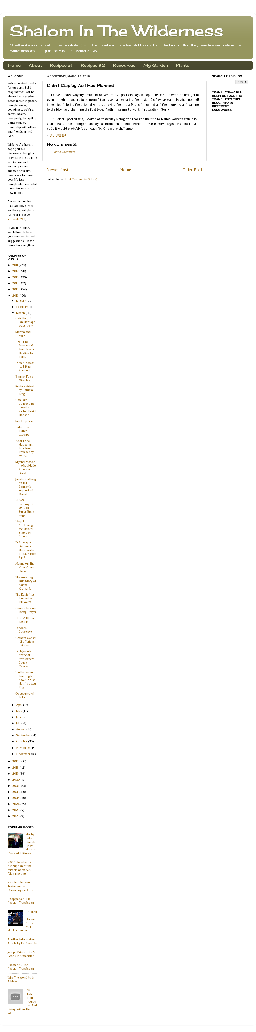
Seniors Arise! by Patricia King (24, 390)
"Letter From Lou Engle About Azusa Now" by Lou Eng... (25, 680)
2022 (16, 791)
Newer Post (58, 169)
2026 (16, 816)
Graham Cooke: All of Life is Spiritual (25, 641)
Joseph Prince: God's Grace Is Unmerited (21, 953)
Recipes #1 (61, 65)
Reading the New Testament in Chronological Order (21, 886)
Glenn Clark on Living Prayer (25, 610)
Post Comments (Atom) (81, 179)
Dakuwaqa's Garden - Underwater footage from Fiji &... (25, 550)
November (23, 747)
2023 (16, 798)
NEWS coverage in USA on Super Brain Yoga (24, 508)
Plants (182, 65)
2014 (16, 283)
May (19, 711)
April (19, 705)
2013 (16, 277)
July (18, 723)
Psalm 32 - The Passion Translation (21, 966)
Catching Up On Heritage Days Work (25, 322)
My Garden (155, 65)
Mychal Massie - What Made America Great (25, 467)
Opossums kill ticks (24, 695)
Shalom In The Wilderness (116, 30)
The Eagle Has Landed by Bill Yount (25, 598)
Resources (124, 65)
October (22, 741)
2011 (15, 265)
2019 (16, 773)
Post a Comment (63, 152)
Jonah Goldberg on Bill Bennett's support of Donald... (25, 486)
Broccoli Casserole (23, 629)
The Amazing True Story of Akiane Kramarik (25, 582)
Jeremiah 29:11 (16, 219)
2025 (16, 810)
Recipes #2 (93, 65)
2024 (16, 804)
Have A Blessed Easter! (25, 619)
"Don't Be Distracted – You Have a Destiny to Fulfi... (25, 349)
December (23, 753)
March (21, 313)
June (19, 717)
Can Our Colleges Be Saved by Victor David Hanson (25, 407)
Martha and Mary (23, 333)
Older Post (192, 169)
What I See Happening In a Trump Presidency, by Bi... (24, 448)
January (21, 300)
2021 (16, 785)
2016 (16, 295)
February (22, 306)
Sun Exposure (24, 421)
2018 (16, 767)
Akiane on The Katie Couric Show (25, 567)
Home (14, 65)
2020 (16, 779)
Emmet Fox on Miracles (25, 378)
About (35, 65)
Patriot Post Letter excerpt (23, 430)
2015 (16, 289)
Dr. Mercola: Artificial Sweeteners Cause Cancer (24, 658)
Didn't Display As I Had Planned (24, 366)
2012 (16, 271)
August (21, 729)
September (23, 735)
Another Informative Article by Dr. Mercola (22, 941)
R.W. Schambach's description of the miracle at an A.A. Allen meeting (19, 867)
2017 (16, 761)
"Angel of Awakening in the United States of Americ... (25, 529)
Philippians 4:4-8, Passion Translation (21, 900)
